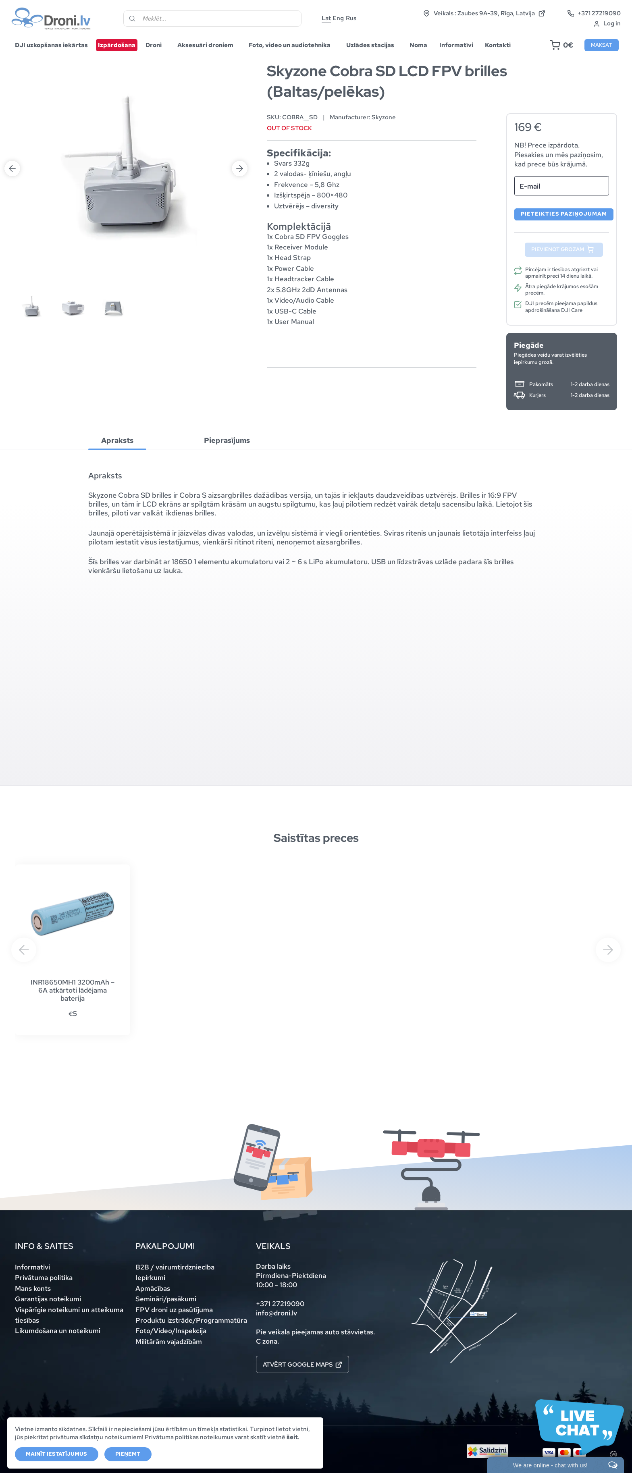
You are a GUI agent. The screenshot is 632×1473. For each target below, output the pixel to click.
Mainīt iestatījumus (56, 1453)
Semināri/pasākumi (165, 1298)
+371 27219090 (594, 13)
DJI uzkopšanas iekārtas (51, 45)
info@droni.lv (276, 1313)
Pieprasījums (227, 441)
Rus (351, 18)
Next (239, 83)
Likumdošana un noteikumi (57, 1330)
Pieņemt (127, 1453)
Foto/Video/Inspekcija (170, 1330)
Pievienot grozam (557, 249)
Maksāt (601, 45)
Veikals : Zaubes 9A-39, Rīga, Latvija (484, 13)
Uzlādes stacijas (370, 45)
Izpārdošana (116, 45)
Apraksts (117, 441)
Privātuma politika (44, 1277)
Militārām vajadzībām (168, 1341)
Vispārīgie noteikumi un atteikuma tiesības (69, 1315)
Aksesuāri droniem (205, 45)
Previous (12, 83)
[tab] (117, 440)
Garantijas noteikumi (48, 1298)
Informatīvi (456, 45)
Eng (338, 18)
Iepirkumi (150, 1277)
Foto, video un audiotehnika (290, 45)
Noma (418, 45)
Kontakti (498, 45)
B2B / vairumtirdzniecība (174, 1267)
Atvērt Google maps (302, 1364)
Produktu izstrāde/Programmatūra (191, 1320)
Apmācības (152, 1288)
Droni (154, 45)
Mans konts (33, 1288)
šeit (292, 1437)
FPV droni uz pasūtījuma (174, 1309)
